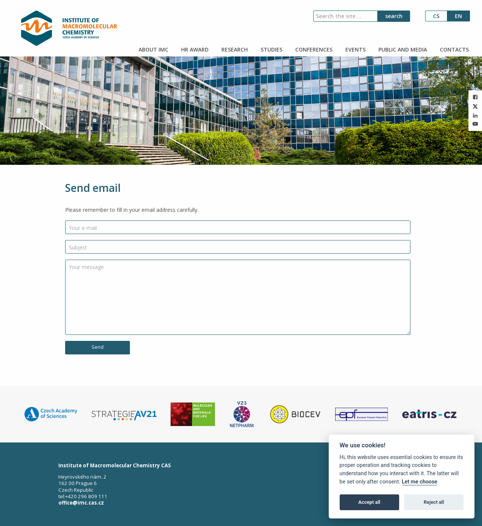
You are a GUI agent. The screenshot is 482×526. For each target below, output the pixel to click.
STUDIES (270, 49)
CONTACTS (453, 49)
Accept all (369, 502)
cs (436, 16)
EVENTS (355, 49)
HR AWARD (194, 49)
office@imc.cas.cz (81, 502)
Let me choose (420, 482)
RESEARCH (234, 49)
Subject (78, 247)
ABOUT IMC (152, 49)
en (458, 16)
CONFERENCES (313, 49)
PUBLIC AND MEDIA (402, 49)
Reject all (434, 502)
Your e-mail (83, 227)
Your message (86, 267)
